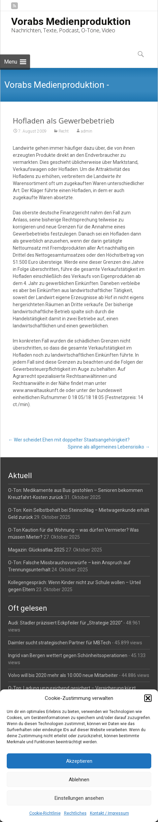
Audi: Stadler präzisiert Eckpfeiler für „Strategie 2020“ (65, 623)
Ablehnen (79, 780)
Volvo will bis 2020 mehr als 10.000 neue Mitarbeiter (63, 675)
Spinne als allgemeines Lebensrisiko (109, 447)
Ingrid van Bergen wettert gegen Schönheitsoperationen (67, 655)
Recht (64, 131)
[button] (148, 698)
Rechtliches (75, 813)
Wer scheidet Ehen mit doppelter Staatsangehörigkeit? (69, 439)
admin (86, 131)
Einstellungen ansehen (79, 798)
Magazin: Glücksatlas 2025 (36, 549)
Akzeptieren (79, 761)
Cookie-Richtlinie (45, 813)
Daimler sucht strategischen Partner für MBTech (59, 642)
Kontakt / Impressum (109, 813)
